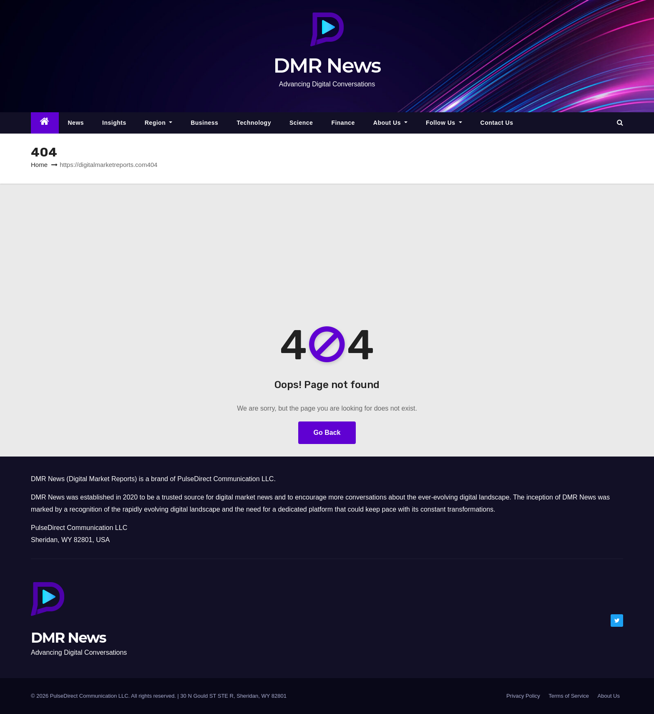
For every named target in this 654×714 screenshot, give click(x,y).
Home (39, 164)
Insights (114, 122)
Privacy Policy (523, 696)
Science (301, 122)
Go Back (327, 432)
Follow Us (444, 122)
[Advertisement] (327, 246)
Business (204, 122)
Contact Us (496, 122)
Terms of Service (568, 696)
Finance (343, 122)
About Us (390, 122)
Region (158, 122)
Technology (253, 122)
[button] (620, 122)
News (76, 122)
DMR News (327, 65)
